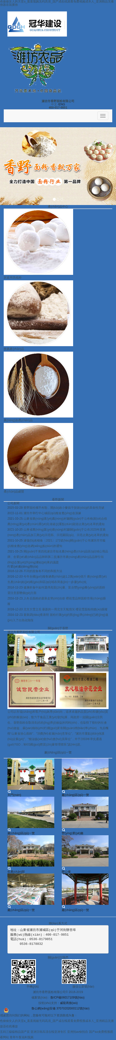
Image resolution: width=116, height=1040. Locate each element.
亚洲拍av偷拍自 (77, 1032)
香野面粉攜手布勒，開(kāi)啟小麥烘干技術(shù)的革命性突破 (64, 507)
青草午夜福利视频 (21, 1037)
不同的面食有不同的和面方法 (43, 571)
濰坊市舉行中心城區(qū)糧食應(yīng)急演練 (52, 513)
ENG (61, 104)
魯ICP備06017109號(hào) (67, 997)
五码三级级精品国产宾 (15, 1032)
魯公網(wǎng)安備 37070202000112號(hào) (60, 1008)
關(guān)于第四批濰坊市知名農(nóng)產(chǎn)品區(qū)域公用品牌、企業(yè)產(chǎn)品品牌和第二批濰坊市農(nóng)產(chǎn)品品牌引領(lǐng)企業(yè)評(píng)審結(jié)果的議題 (57, 557)
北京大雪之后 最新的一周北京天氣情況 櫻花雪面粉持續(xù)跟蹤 (66, 609)
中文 (54, 104)
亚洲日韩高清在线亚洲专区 (48, 1032)
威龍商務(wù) (69, 1003)
